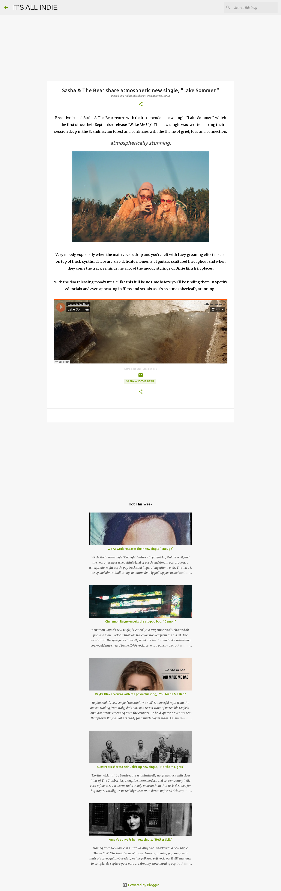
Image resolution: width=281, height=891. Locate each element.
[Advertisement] (140, 459)
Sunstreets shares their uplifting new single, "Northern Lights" (140, 767)
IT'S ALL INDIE (35, 7)
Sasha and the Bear (140, 381)
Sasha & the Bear (132, 369)
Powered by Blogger (140, 885)
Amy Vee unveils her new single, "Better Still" (140, 839)
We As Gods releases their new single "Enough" (141, 548)
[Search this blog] (255, 7)
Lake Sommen (150, 369)
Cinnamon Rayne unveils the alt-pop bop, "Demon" (140, 621)
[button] (140, 104)
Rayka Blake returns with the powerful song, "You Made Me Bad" (140, 694)
